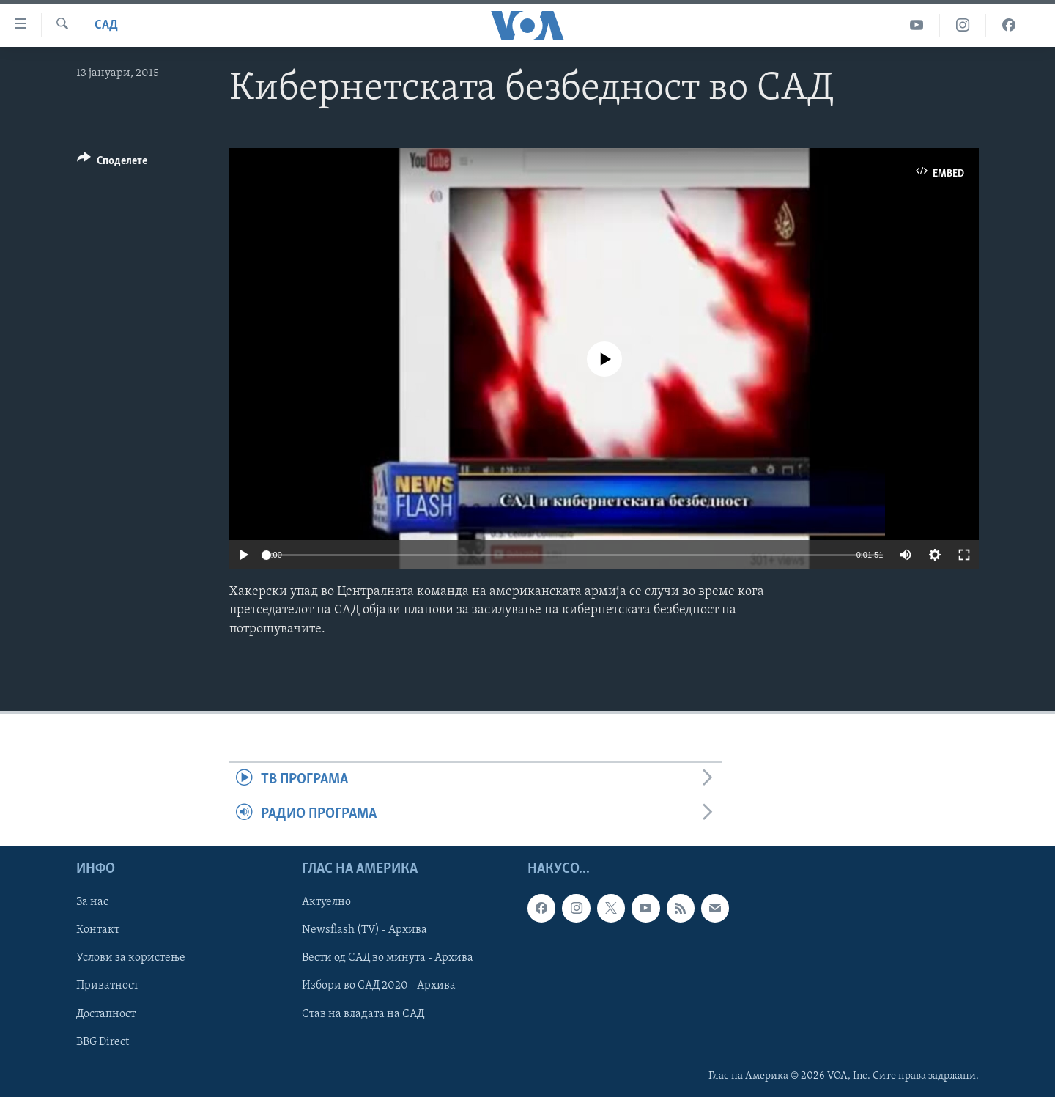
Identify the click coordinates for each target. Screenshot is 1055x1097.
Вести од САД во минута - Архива (387, 958)
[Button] (112, 163)
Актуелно (326, 902)
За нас (92, 902)
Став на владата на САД (363, 1013)
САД (106, 25)
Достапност (106, 1013)
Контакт (97, 930)
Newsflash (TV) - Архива (364, 930)
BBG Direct (102, 1041)
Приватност (107, 985)
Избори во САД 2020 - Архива (379, 985)
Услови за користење (130, 958)
